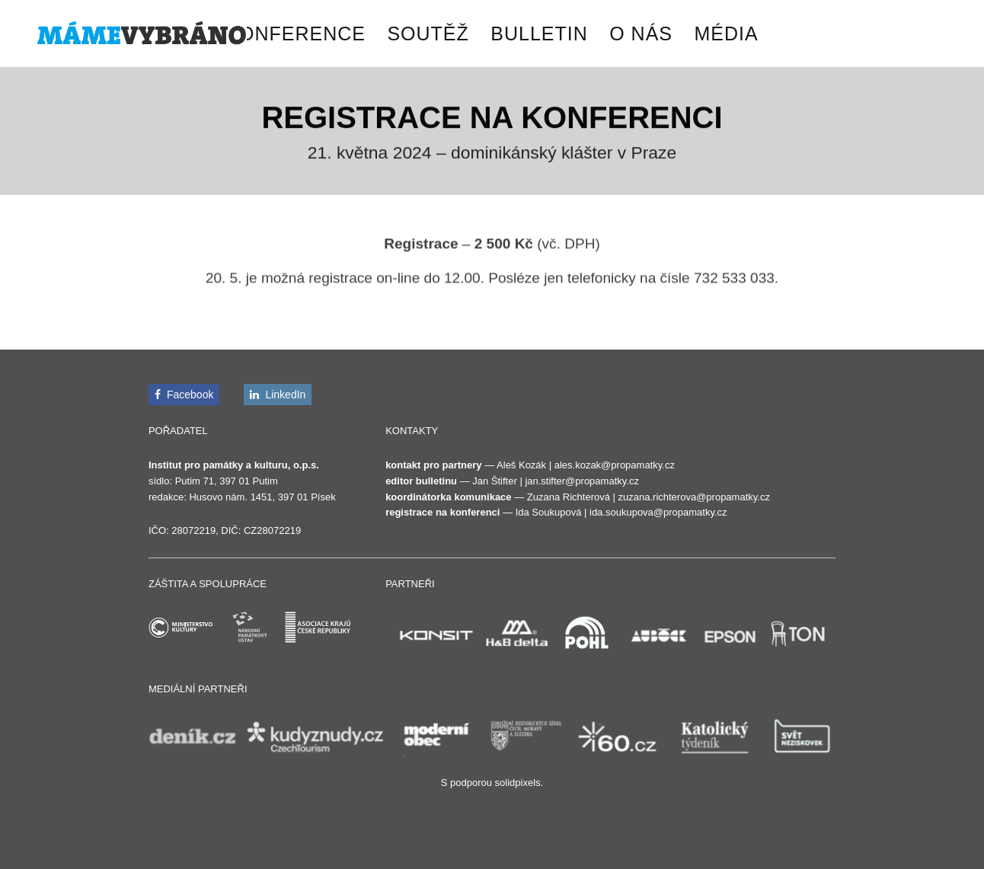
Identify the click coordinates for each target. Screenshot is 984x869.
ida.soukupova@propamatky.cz (658, 512)
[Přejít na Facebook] (184, 394)
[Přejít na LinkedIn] (277, 394)
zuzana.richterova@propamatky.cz (694, 497)
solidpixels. (519, 782)
